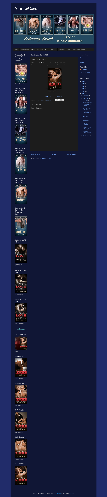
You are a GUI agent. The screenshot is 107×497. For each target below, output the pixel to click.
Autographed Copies (64, 49)
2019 (83, 81)
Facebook (82, 58)
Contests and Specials (79, 49)
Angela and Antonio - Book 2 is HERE (86, 123)
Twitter (82, 60)
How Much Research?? (87, 117)
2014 (83, 93)
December (86, 95)
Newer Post (35, 154)
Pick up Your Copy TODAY (53, 97)
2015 (83, 91)
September (86, 135)
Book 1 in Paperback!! (87, 132)
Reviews (53, 49)
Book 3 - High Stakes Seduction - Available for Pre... (87, 111)
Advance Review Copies (28, 49)
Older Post (71, 154)
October (85, 100)
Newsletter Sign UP (42, 49)
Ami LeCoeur (26, 8)
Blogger (71, 493)
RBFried (59, 493)
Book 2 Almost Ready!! (87, 128)
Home (16, 49)
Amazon (82, 62)
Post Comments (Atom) (45, 158)
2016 (83, 88)
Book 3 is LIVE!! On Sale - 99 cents (87, 104)
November (86, 98)
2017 (83, 86)
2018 (83, 83)
